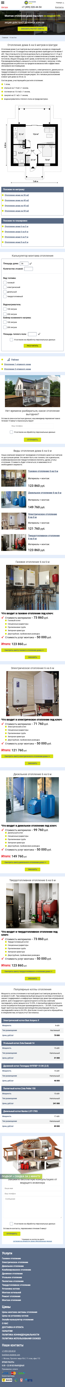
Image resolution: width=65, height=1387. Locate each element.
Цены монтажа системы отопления (19, 1312)
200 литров (12, 314)
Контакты (59, 7)
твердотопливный (15, 296)
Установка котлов (11, 1288)
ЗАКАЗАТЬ (32, 657)
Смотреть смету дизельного (25, 862)
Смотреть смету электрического (27, 756)
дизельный (12, 292)
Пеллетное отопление (13, 1281)
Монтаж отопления (11, 1300)
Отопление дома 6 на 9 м (16, 237)
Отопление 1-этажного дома (17, 364)
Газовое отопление (43, 471)
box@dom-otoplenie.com (11, 1355)
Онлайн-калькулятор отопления (17, 1319)
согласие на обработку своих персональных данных (32, 1241)
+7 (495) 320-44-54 (31, 7)
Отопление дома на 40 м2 (17, 200)
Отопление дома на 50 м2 (17, 211)
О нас (5, 1323)
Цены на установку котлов (15, 1316)
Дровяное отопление (12, 1273)
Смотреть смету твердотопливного (28, 971)
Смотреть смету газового (24, 650)
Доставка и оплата (13, 1327)
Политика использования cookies (21, 1338)
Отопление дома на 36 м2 (17, 195)
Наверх (59, 3)
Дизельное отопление (44, 492)
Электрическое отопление (15, 1262)
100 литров (12, 309)
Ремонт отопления (11, 1296)
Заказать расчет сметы (32, 29)
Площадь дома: (11, 263)
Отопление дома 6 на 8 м (16, 232)
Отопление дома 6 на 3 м (16, 226)
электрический (13, 287)
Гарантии (7, 1331)
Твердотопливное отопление (16, 1285)
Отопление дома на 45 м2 (17, 206)
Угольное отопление (12, 1277)
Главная (5, 38)
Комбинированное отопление (16, 1270)
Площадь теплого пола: (15, 334)
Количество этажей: (13, 269)
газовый (10, 283)
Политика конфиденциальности (20, 1334)
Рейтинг (15, 359)
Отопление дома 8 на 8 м (16, 242)
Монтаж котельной (11, 1292)
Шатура (4, 7)
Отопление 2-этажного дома (17, 369)
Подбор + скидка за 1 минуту (21, 1176)
